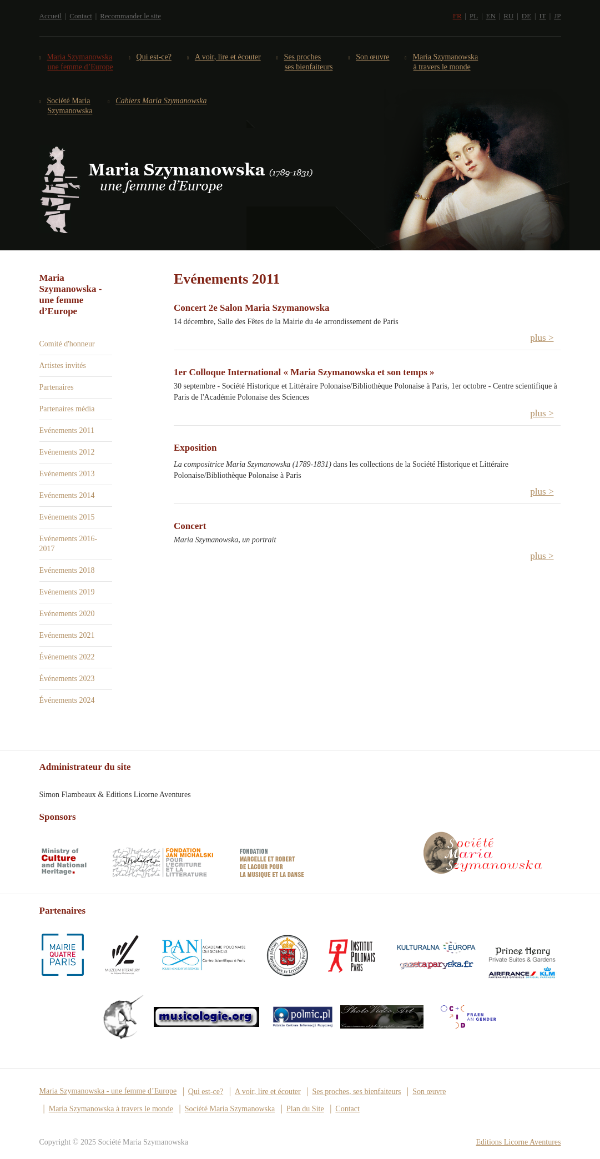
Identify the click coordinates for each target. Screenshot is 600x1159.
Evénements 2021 (67, 635)
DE (526, 16)
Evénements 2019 (67, 592)
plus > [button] (541, 337)
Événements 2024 (67, 700)
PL (474, 16)
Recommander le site (130, 16)
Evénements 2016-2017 (68, 544)
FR (457, 16)
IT (543, 16)
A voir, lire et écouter (228, 57)
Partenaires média (67, 409)
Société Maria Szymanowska (70, 106)
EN (491, 16)
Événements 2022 (67, 657)
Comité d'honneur (67, 344)
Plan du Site (305, 1109)
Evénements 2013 (67, 474)
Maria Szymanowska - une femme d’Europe (108, 1091)
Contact (80, 16)
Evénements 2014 (67, 495)
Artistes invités (62, 365)
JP (557, 16)
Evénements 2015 (67, 517)
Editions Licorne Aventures (518, 1142)
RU (508, 16)
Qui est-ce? (154, 57)
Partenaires (56, 387)
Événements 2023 (67, 678)
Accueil (50, 16)
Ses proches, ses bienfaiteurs (356, 1091)
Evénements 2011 (66, 430)
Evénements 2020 (67, 613)
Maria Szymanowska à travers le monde (446, 62)
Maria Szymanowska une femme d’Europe (80, 62)
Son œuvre (372, 57)
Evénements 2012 (67, 452)
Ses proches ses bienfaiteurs (309, 62)
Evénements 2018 (67, 570)
